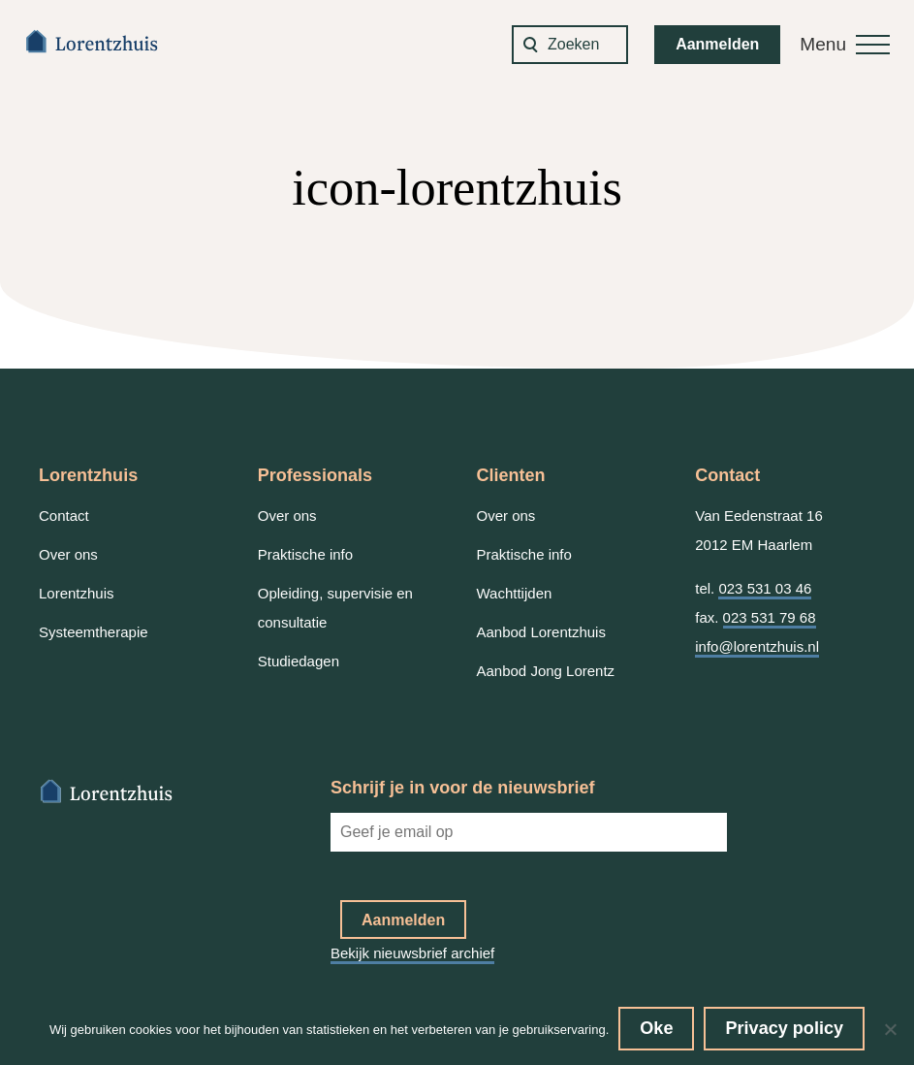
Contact (64, 515)
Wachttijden (514, 593)
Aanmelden (717, 44)
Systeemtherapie (93, 632)
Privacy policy (784, 1028)
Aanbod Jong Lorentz (546, 670)
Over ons (68, 554)
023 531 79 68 (769, 617)
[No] (889, 1029)
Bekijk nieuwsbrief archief (412, 953)
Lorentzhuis (76, 593)
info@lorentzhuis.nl (757, 646)
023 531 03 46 (764, 588)
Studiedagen (298, 661)
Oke (656, 1028)
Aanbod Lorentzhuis (541, 632)
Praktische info (305, 554)
